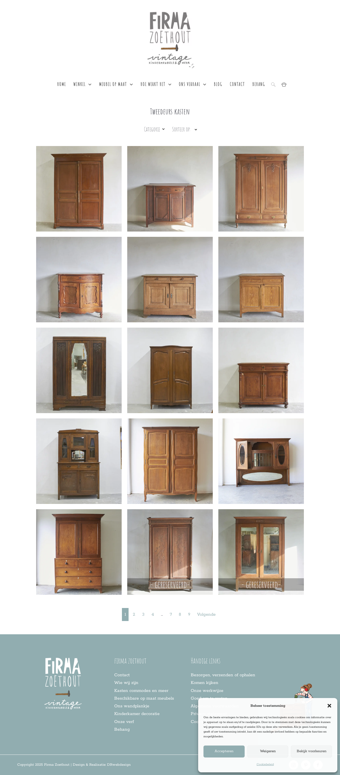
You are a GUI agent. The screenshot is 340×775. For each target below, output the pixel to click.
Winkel (82, 84)
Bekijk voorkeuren (311, 751)
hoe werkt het (156, 84)
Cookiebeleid (265, 764)
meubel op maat (116, 84)
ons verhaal (192, 84)
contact (237, 84)
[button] (329, 705)
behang (258, 84)
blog (218, 84)
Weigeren (268, 751)
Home (61, 84)
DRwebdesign (119, 765)
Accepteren (224, 751)
